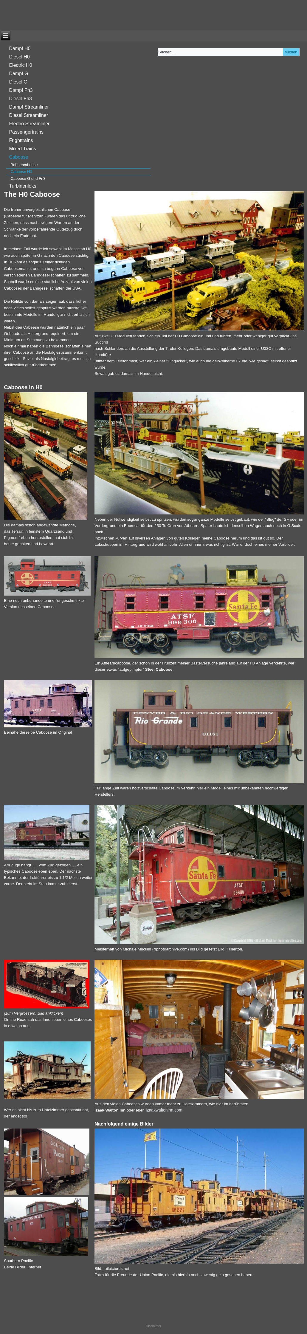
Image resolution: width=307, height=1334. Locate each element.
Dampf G (18, 73)
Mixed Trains (22, 148)
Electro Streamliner (29, 123)
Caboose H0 (21, 171)
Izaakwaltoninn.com (164, 1110)
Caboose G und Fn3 (27, 178)
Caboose (18, 157)
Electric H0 (20, 65)
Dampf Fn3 (20, 90)
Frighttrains (21, 140)
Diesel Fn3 (20, 98)
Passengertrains (26, 132)
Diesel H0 (19, 56)
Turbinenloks (22, 185)
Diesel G (18, 81)
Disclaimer (153, 1326)
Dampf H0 (19, 48)
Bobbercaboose (24, 165)
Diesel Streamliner (28, 115)
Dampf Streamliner (29, 106)
